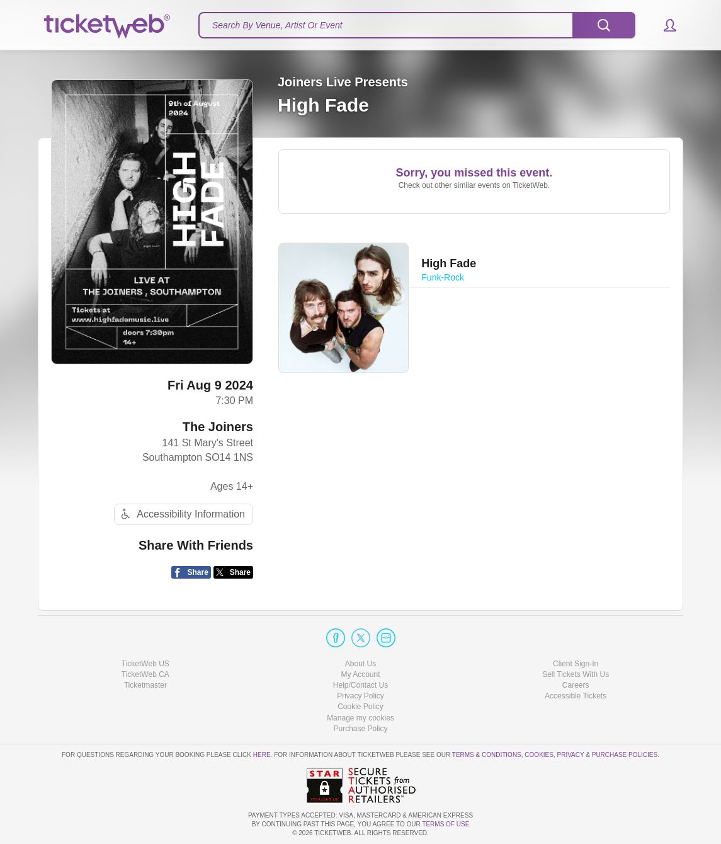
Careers (575, 685)
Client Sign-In (575, 663)
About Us (360, 663)
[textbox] (416, 25)
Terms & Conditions (486, 754)
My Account (360, 674)
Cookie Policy (360, 706)
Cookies (539, 754)
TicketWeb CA (145, 674)
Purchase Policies (624, 754)
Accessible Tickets (575, 695)
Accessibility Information (181, 514)
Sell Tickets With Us (575, 674)
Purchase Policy (360, 728)
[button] (664, 25)
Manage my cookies (360, 718)
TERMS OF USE (445, 824)
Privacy (570, 754)
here (262, 754)
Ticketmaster (145, 685)
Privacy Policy (360, 695)
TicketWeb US (145, 663)
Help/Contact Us (360, 685)
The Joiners (218, 427)
